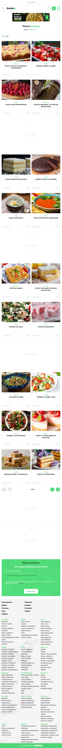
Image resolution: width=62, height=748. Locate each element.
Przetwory (46, 102)
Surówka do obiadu (8, 643)
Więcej (21, 583)
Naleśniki (5, 625)
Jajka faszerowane (7, 669)
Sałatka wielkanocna (8, 687)
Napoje (43, 602)
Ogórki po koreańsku (47, 712)
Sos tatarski (5, 685)
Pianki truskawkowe (46, 327)
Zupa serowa (45, 629)
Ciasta (16, 177)
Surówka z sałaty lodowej (10, 646)
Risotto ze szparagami (48, 655)
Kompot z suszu (26, 682)
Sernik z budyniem (27, 643)
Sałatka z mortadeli (8, 659)
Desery (16, 64)
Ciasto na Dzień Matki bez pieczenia (46, 436)
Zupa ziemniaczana (47, 627)
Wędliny (44, 608)
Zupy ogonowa (45, 616)
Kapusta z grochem (27, 676)
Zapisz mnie (31, 591)
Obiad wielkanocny (8, 671)
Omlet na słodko (7, 618)
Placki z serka (6, 629)
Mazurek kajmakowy (27, 694)
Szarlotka (24, 648)
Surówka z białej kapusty (10, 664)
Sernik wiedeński (7, 706)
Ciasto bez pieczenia (27, 657)
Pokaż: (31, 29)
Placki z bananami (7, 636)
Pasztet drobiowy (7, 673)
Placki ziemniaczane (27, 622)
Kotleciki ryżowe (46, 661)
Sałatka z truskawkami (16, 435)
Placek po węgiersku (8, 722)
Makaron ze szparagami (9, 699)
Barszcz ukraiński (46, 622)
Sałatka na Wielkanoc (9, 657)
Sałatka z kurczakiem (8, 650)
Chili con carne (6, 729)
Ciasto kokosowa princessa (16, 179)
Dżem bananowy (46, 710)
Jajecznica (5, 616)
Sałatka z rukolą (7, 655)
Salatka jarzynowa (7, 652)
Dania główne (7, 602)
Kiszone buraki (45, 703)
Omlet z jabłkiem (7, 627)
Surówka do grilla (16, 397)
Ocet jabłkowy (45, 694)
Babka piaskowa (7, 682)
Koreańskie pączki (46, 682)
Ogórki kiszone (45, 697)
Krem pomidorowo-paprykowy (46, 218)
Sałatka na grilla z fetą (46, 397)
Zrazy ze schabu (26, 631)
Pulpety (23, 618)
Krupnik (43, 646)
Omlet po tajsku (16, 288)
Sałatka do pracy (16, 327)
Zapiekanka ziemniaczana (49, 724)
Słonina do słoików (47, 715)
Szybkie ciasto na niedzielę (46, 179)
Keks (22, 687)
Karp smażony (25, 678)
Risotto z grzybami (47, 650)
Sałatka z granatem (8, 661)
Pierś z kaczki (25, 616)
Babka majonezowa (27, 697)
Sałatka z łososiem (8, 648)
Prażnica (4, 638)
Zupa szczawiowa (16, 218)
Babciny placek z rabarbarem (16, 474)
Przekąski (44, 605)
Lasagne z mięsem (47, 731)
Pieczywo (24, 605)
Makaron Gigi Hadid (27, 738)
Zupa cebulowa (45, 638)
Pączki (43, 669)
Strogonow (5, 724)
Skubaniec (24, 664)
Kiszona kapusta (46, 692)
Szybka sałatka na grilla (46, 66)
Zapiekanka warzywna (48, 727)
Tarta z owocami (26, 692)
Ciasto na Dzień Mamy (46, 474)
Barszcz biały (45, 625)
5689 (32, 489)
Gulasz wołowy (6, 727)
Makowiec (24, 655)
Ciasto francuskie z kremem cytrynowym (46, 289)
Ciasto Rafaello (26, 652)
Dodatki (5, 605)
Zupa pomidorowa (46, 636)
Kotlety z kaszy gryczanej (49, 648)
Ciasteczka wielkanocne (9, 676)
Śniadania (16, 286)
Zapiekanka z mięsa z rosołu (50, 729)
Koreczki (43, 680)
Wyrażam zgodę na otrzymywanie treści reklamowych (21, 575)
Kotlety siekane (26, 625)
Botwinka (5, 692)
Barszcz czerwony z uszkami (30, 669)
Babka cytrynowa (7, 680)
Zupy (16, 216)
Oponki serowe (45, 673)
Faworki (43, 671)
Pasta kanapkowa (7, 622)
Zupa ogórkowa (46, 634)
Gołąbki (43, 643)
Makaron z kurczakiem (28, 620)
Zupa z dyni (44, 618)
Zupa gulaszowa (46, 631)
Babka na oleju (26, 650)
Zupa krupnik (45, 620)
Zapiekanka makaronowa (29, 629)
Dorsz (23, 627)
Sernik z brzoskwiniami (9, 703)
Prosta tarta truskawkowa (16, 104)
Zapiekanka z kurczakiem (49, 722)
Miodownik (24, 661)
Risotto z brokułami (47, 652)
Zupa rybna (24, 671)
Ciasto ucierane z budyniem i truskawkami (16, 67)
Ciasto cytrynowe (26, 659)
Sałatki (46, 64)
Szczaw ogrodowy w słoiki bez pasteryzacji (46, 105)
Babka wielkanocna (8, 678)
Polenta (43, 664)
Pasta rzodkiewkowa (8, 701)
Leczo (3, 720)
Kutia (22, 685)
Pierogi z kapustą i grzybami (30, 680)
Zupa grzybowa (26, 673)
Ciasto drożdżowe (26, 646)
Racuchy (4, 620)
